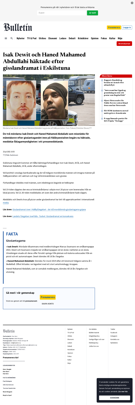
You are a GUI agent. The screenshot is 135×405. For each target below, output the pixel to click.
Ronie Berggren (7, 392)
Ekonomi (52, 38)
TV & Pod (31, 38)
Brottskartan (124, 43)
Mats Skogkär (7, 369)
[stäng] (132, 3)
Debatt (72, 38)
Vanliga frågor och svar (96, 339)
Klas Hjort (6, 371)
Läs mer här (123, 391)
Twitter (113, 329)
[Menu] (6, 38)
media (6, 202)
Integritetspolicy (94, 336)
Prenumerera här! (11, 357)
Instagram (114, 336)
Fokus (104, 38)
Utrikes (42, 38)
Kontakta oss (115, 339)
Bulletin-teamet (94, 333)
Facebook (114, 333)
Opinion (94, 38)
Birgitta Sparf (7, 395)
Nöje (120, 38)
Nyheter (21, 38)
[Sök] (12, 38)
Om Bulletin (93, 329)
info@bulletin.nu (16, 343)
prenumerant (31, 301)
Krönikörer (83, 38)
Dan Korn (6, 374)
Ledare (62, 38)
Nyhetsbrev (114, 343)
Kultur (112, 38)
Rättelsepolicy (93, 343)
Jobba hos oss (94, 346)
